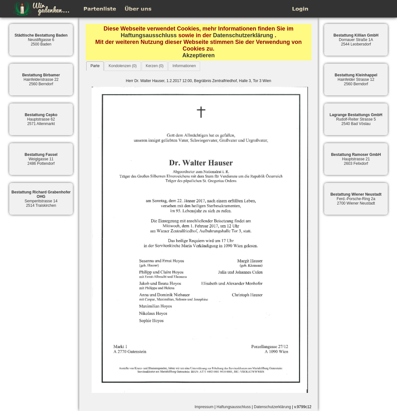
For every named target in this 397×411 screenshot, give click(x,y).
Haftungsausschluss (149, 35)
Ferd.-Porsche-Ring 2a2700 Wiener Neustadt (356, 199)
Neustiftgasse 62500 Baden (41, 39)
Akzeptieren (198, 55)
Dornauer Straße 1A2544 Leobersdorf (355, 39)
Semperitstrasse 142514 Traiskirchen (41, 199)
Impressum (204, 407)
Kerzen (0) (155, 66)
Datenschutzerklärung (243, 35)
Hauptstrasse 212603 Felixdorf (356, 159)
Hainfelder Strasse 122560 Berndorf (356, 79)
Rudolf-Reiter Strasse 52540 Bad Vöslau (356, 119)
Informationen (184, 66)
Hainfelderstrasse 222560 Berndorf (41, 79)
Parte (95, 66)
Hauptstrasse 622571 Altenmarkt (41, 119)
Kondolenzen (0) (122, 66)
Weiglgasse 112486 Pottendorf (40, 159)
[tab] (95, 66)
